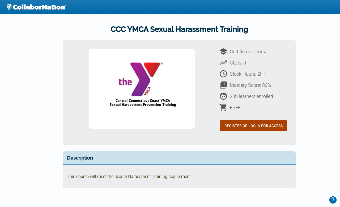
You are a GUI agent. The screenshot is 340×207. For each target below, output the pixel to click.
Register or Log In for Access (253, 126)
